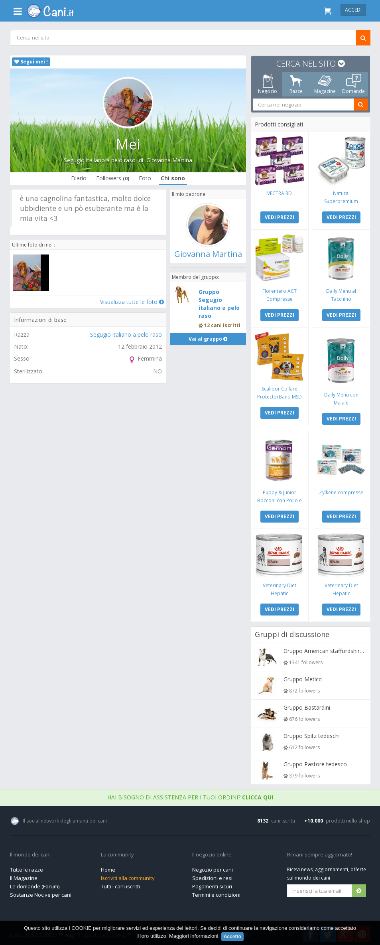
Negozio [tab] (267, 84)
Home (108, 867)
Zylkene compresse (341, 490)
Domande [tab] (353, 84)
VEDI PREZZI (279, 216)
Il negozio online (212, 853)
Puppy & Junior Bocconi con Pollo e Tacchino (279, 498)
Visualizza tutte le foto (131, 302)
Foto (145, 178)
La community (117, 853)
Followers (112, 178)
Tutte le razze (26, 867)
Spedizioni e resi (212, 876)
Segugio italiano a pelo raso (100, 160)
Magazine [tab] (324, 84)
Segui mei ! (31, 61)
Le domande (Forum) (34, 884)
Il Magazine (23, 876)
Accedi (353, 9)
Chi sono (173, 178)
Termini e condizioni (216, 892)
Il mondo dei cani (30, 853)
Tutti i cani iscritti (120, 884)
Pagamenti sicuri (212, 884)
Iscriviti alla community (128, 876)
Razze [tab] (296, 84)
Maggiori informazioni (194, 936)
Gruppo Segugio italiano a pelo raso (219, 313)
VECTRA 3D (279, 192)
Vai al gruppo (208, 348)
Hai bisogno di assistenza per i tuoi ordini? (190, 795)
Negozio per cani (212, 867)
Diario (79, 178)
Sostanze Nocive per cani (40, 892)
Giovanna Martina (169, 160)
